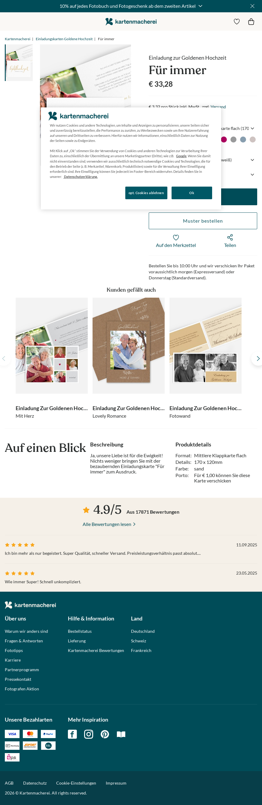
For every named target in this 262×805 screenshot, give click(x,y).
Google (181, 156)
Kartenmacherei (17, 39)
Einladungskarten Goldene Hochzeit (64, 39)
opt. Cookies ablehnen (146, 193)
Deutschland (143, 631)
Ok (191, 193)
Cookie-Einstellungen (76, 783)
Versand (218, 106)
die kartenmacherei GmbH (131, 21)
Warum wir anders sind (26, 631)
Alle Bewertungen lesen (107, 524)
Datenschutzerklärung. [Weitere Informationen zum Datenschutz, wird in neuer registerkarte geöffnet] (80, 177)
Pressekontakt (18, 679)
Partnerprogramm (22, 669)
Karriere (13, 660)
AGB (9, 782)
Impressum (116, 782)
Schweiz (138, 640)
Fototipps (14, 650)
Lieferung (77, 640)
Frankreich (141, 650)
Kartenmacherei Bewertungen (96, 650)
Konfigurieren (61, 192)
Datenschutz (35, 782)
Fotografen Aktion (22, 688)
